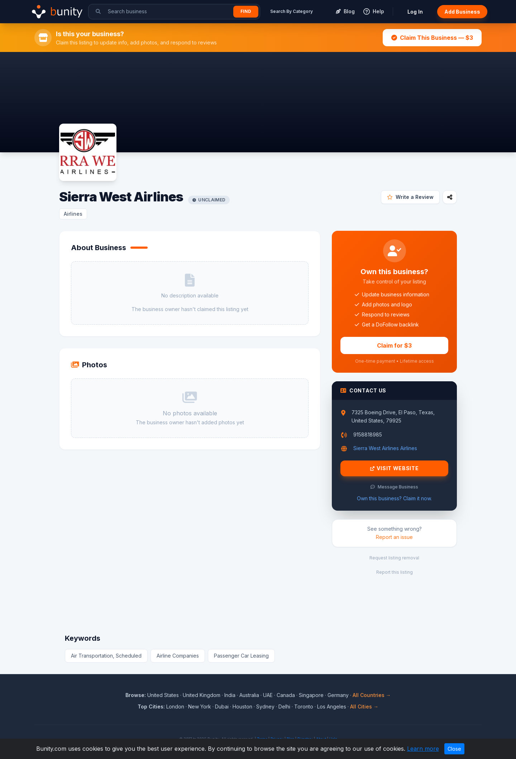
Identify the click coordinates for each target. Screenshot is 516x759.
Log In (415, 12)
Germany (338, 695)
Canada (286, 695)
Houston (242, 706)
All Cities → (364, 706)
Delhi (284, 706)
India (229, 695)
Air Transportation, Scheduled (106, 656)
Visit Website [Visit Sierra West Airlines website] (394, 468)
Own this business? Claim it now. (394, 498)
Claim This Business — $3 (432, 37)
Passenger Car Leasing (241, 656)
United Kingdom (201, 695)
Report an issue (394, 537)
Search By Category (291, 11)
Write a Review (410, 197)
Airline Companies (178, 656)
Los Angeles (331, 706)
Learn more (423, 748)
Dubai (222, 706)
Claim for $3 (394, 345)
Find (245, 11)
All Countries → (372, 695)
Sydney (265, 706)
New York (199, 706)
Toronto (303, 706)
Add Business (462, 12)
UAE (268, 695)
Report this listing (394, 572)
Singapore (311, 695)
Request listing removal (394, 557)
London (175, 706)
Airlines (73, 214)
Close (454, 749)
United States (163, 695)
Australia (249, 695)
